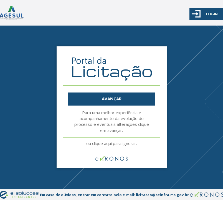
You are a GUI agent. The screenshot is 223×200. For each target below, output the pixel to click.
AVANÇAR (111, 98)
